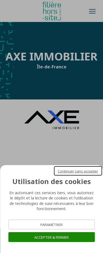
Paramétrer (51, 224)
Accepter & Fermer (51, 237)
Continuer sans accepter (78, 170)
